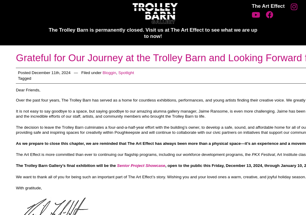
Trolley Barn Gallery (155, 13)
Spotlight (126, 72)
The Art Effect (268, 6)
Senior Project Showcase (141, 165)
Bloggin (109, 72)
